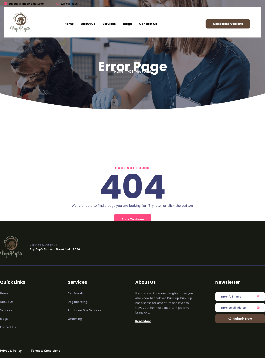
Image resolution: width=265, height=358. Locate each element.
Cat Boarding (77, 293)
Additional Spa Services (84, 310)
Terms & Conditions (45, 351)
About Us (88, 24)
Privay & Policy (11, 351)
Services (109, 24)
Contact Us (148, 24)
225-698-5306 (69, 3)
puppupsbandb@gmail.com (26, 3)
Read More (143, 321)
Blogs (127, 24)
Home (69, 24)
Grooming (75, 319)
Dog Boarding (77, 302)
